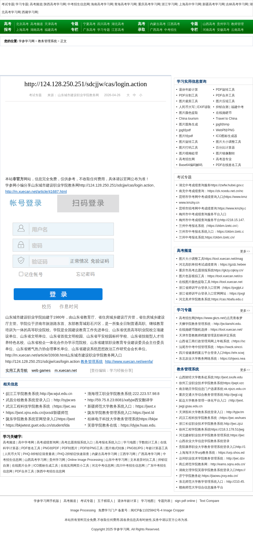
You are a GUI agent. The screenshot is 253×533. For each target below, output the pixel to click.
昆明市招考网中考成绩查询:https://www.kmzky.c (212, 208)
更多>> (245, 251)
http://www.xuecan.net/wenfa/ (129, 361)
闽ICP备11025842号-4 (146, 510)
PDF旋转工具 (225, 89)
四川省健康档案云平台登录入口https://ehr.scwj (211, 353)
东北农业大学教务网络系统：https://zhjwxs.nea (212, 358)
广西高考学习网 (149, 454)
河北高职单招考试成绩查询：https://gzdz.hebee (212, 264)
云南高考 (237, 30)
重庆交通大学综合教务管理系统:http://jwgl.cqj (210, 395)
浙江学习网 (169, 4)
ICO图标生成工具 (45, 465)
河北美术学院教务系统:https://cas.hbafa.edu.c (211, 299)
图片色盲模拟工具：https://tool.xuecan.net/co (210, 276)
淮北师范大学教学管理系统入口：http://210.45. (212, 481)
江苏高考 (117, 30)
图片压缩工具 (225, 101)
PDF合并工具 (24, 471)
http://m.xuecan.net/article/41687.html (36, 191)
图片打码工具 (188, 147)
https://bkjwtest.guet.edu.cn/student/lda (38, 425)
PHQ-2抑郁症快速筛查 (73, 454)
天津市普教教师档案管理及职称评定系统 (207, 335)
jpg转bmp (222, 124)
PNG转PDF (51, 448)
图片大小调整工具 (228, 142)
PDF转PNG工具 (91, 448)
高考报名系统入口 (108, 442)
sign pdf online (185, 501)
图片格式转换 (114, 448)
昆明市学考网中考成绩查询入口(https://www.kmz (213, 197)
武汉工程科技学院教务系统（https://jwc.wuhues (212, 418)
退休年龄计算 (188, 89)
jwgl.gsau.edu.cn (190, 406)
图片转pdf (186, 136)
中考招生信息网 (78, 4)
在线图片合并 (21, 465)
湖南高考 (36, 30)
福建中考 (237, 107)
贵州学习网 (57, 460)
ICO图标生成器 (226, 136)
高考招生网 (187, 159)
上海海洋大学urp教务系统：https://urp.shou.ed (212, 452)
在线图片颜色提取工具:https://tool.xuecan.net (210, 282)
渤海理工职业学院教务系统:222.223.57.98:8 (123, 394)
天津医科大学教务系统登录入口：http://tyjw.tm (211, 412)
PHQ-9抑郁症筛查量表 (39, 454)
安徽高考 (223, 30)
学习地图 (129, 442)
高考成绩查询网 (48, 442)
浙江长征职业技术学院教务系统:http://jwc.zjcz (211, 424)
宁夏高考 (89, 24)
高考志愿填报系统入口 (77, 442)
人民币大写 (12, 454)
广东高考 (89, 30)
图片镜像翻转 (225, 153)
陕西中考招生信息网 (51, 471)
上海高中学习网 (190, 4)
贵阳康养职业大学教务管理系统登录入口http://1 (212, 447)
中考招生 (170, 30)
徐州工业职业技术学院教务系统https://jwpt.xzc (211, 383)
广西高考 (156, 30)
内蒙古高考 (158, 24)
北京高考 (22, 24)
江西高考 (173, 24)
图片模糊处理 (188, 153)
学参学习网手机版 (46, 501)
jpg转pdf (185, 130)
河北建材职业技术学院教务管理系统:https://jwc (212, 435)
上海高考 (22, 30)
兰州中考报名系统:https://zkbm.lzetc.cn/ (207, 237)
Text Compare (209, 501)
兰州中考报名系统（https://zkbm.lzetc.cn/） (209, 226)
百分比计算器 (225, 147)
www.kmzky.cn (189, 202)
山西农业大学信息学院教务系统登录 (204, 441)
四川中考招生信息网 (130, 465)
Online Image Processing (85, 460)
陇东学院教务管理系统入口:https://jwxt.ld (120, 412)
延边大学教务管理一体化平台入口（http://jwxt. (211, 400)
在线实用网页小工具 (75, 465)
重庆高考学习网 (149, 4)
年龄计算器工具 (157, 448)
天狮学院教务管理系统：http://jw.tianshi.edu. (210, 324)
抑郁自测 (222, 107)
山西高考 (209, 24)
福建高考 (51, 30)
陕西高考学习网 (55, 4)
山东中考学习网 (116, 460)
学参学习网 (27, 41)
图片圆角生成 (188, 124)
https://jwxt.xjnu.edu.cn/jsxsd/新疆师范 (37, 412)
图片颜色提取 (188, 113)
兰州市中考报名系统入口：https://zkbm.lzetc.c (211, 231)
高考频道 (36, 4)
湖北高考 (117, 24)
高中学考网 (26, 442)
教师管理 (237, 24)
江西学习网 (127, 454)
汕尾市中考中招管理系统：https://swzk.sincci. (211, 347)
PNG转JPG (135, 448)
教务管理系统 (47, 41)
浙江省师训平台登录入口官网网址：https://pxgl (212, 293)
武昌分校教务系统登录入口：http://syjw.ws (40, 400)
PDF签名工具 (30, 448)
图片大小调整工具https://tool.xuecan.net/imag (211, 259)
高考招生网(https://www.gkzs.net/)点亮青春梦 (210, 318)
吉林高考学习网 (237, 4)
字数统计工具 (148, 442)
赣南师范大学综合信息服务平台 (201, 487)
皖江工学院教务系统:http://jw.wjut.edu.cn (39, 394)
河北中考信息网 (103, 465)
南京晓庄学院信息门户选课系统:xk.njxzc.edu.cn (212, 389)
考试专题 (8, 4)
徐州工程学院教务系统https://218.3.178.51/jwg (211, 429)
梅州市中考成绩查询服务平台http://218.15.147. (212, 220)
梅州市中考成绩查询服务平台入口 (202, 214)
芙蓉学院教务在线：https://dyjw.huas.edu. (121, 425)
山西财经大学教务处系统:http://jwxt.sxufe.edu (210, 377)
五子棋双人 (105, 501)
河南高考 (209, 30)
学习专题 (22, 4)
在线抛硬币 (224, 113)
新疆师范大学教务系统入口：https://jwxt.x (121, 406)
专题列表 (164, 501)
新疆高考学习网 (213, 4)
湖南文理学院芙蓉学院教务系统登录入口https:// (212, 470)
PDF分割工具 (188, 95)
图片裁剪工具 (188, 101)
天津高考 (51, 24)
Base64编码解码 (190, 165)
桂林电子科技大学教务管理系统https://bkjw (122, 419)
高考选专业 (224, 159)
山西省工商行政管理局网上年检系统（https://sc (212, 341)
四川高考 (103, 24)
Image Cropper (173, 510)
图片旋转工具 (188, 142)
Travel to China (226, 118)
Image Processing (83, 510)
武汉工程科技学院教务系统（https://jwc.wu (41, 406)
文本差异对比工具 (142, 460)
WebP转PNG (225, 130)
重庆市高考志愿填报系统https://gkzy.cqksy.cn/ (211, 270)
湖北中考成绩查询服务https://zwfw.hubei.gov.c (211, 185)
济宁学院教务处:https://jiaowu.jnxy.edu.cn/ (208, 476)
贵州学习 (223, 24)
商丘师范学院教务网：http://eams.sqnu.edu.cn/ (212, 464)
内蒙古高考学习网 (104, 454)
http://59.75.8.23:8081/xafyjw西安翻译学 (120, 400)
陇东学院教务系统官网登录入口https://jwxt (40, 419)
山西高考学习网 (36, 460)
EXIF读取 (204, 107)
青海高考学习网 (125, 4)
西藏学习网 (30, 12)
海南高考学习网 (102, 4)
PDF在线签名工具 (228, 165)
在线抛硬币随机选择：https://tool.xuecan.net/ (210, 329)
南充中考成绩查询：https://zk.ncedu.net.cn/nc (211, 191)
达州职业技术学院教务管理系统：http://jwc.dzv (212, 458)
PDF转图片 (69, 448)
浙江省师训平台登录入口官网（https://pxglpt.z (211, 288)
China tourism (188, 118)
